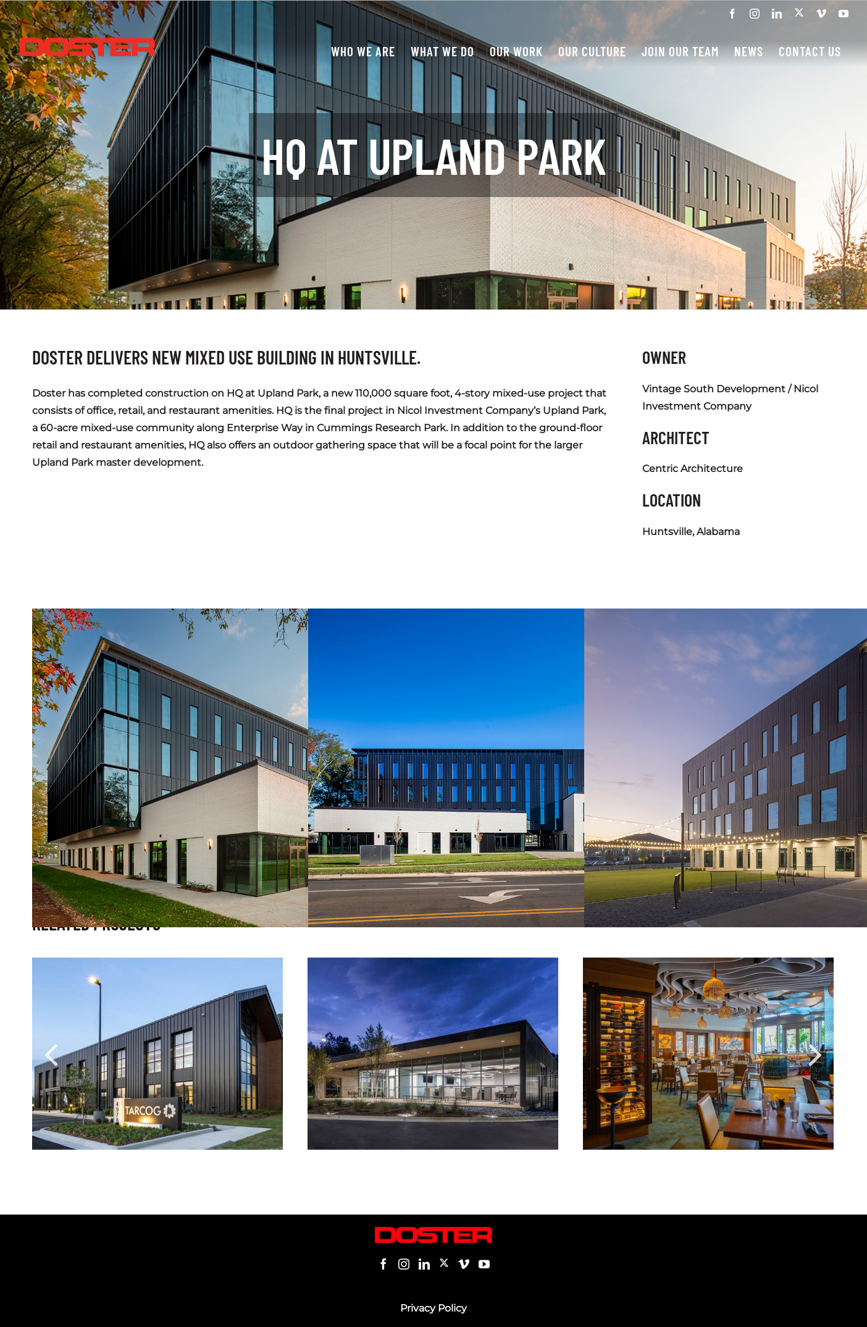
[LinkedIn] (424, 1264)
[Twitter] (444, 1264)
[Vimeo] (463, 1264)
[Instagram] (403, 1264)
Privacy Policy (433, 1308)
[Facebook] (383, 1264)
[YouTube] (484, 1264)
